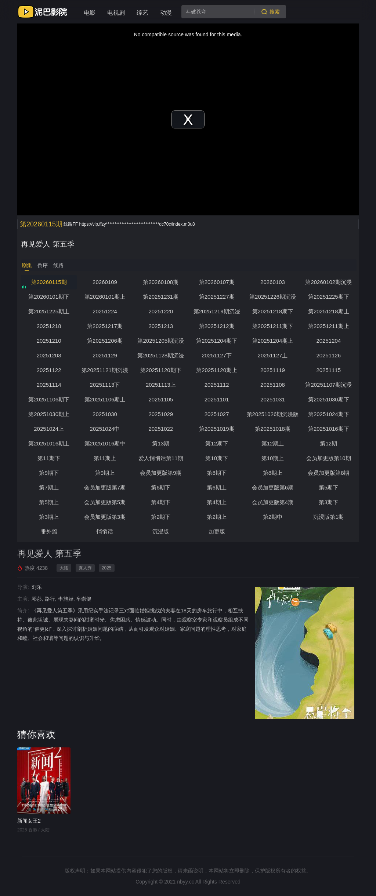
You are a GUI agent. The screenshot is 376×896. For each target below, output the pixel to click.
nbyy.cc (185, 882)
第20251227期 (217, 297)
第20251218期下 (272, 311)
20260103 (272, 282)
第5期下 (328, 487)
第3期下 (328, 502)
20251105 (160, 399)
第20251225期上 (48, 311)
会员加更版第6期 (272, 487)
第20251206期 (105, 341)
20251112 (217, 385)
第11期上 (105, 458)
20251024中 (105, 429)
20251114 (49, 385)
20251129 (105, 355)
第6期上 (216, 487)
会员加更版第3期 (105, 517)
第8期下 (216, 473)
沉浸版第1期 (328, 517)
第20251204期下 (216, 341)
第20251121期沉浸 (105, 370)
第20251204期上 (272, 341)
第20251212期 (217, 326)
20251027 (217, 414)
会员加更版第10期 (328, 458)
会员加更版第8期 (328, 473)
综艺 (142, 13)
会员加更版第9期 (160, 473)
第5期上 (48, 502)
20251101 (217, 399)
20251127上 (273, 355)
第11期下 (48, 458)
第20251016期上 (48, 443)
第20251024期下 (328, 414)
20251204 (328, 341)
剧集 (27, 265)
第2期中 (272, 517)
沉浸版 (160, 531)
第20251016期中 (105, 443)
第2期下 (160, 517)
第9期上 (105, 473)
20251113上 (161, 385)
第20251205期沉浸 (160, 341)
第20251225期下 (328, 297)
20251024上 (49, 429)
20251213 (160, 326)
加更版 (217, 531)
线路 (58, 265)
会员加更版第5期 (105, 502)
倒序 (42, 265)
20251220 (160, 311)
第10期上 (272, 458)
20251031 (272, 399)
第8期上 (272, 473)
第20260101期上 (105, 297)
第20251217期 (105, 326)
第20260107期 (217, 282)
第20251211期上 (328, 326)
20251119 (272, 370)
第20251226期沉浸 (272, 297)
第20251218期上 (328, 311)
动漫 (166, 13)
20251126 (328, 355)
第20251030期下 (328, 399)
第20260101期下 (48, 297)
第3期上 (48, 517)
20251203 (49, 355)
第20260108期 (160, 282)
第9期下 (48, 473)
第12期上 (272, 443)
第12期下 (216, 443)
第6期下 (160, 487)
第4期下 (160, 502)
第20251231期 (160, 297)
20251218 (49, 326)
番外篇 (49, 531)
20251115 (328, 370)
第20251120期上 (216, 370)
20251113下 (105, 385)
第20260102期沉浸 (328, 282)
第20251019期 (217, 429)
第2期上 (216, 517)
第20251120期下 (160, 370)
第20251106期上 (105, 399)
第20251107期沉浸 (328, 385)
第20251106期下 (48, 399)
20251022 (160, 429)
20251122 (49, 370)
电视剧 (116, 13)
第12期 (328, 443)
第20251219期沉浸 (217, 311)
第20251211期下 (272, 326)
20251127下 (217, 355)
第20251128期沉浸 (160, 355)
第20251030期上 (48, 414)
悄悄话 (105, 531)
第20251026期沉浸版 (273, 414)
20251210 (49, 341)
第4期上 (216, 502)
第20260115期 (49, 282)
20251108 (272, 385)
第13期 (160, 443)
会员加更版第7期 (105, 487)
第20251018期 (272, 429)
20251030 (105, 414)
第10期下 (216, 458)
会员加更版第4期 (272, 502)
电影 (89, 13)
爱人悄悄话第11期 (160, 458)
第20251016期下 (328, 429)
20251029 (160, 414)
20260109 (105, 282)
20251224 (105, 311)
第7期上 (48, 487)
